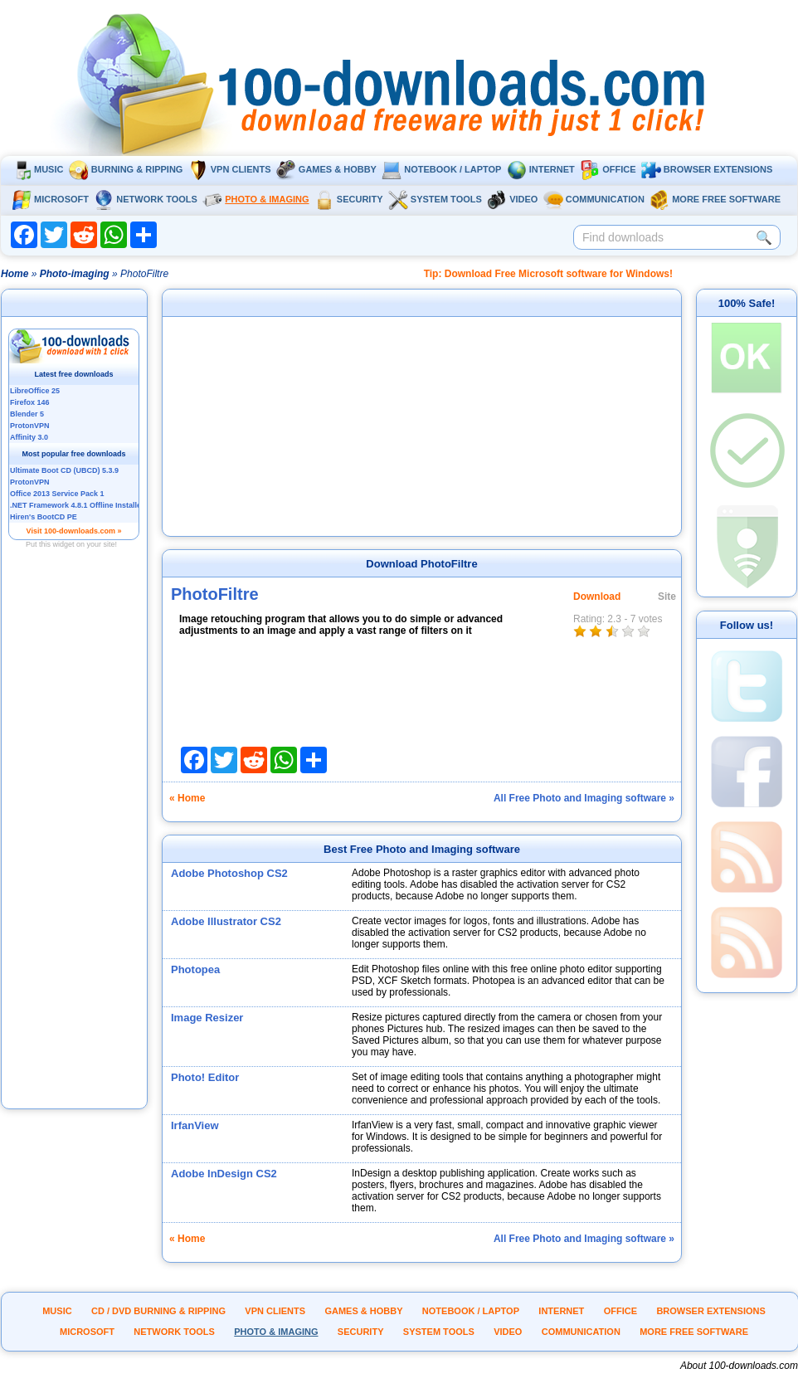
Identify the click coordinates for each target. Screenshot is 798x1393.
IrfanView (195, 1125)
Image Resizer (207, 1017)
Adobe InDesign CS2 (224, 1173)
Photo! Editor (205, 1077)
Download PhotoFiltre (421, 564)
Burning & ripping (126, 169)
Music (37, 169)
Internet (541, 169)
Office (607, 169)
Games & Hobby (326, 169)
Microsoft (50, 199)
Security (348, 199)
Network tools (145, 199)
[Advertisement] (74, 857)
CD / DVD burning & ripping (158, 1311)
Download (596, 596)
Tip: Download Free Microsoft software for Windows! (548, 274)
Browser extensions (706, 169)
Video (512, 199)
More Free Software (715, 199)
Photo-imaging (74, 274)
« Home (187, 798)
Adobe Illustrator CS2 (226, 921)
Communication (594, 199)
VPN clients (229, 169)
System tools (435, 199)
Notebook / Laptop (441, 169)
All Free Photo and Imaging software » (584, 798)
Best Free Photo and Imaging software (422, 849)
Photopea (195, 969)
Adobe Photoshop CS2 (229, 873)
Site (667, 596)
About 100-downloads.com (739, 1365)
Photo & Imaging (255, 199)
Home (14, 274)
